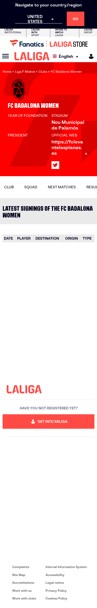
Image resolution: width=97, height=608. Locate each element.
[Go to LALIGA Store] (48, 43)
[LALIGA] (31, 56)
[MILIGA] (89, 56)
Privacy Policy (56, 590)
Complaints (20, 567)
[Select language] (67, 56)
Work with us (22, 590)
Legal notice (55, 582)
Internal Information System (66, 567)
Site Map (18, 575)
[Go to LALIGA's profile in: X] (55, 165)
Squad (30, 187)
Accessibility (55, 575)
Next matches (62, 187)
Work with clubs (24, 598)
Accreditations (23, 582)
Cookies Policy (56, 598)
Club (9, 187)
